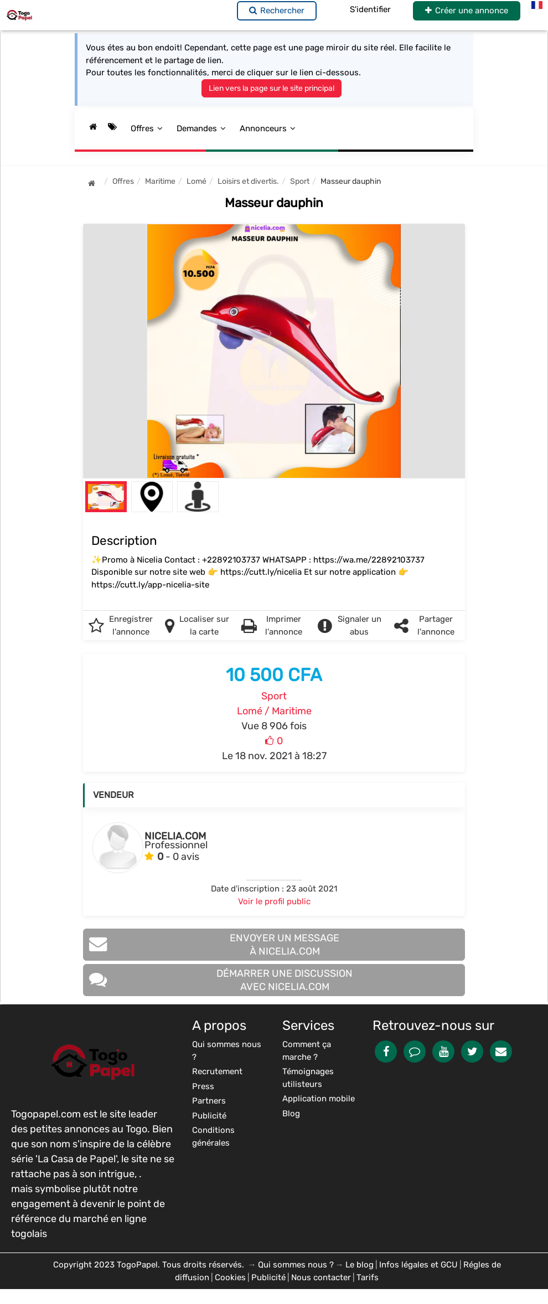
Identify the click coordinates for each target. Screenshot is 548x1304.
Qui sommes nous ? (296, 1265)
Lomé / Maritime (274, 711)
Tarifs (367, 1277)
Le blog (359, 1265)
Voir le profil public (274, 901)
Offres (147, 128)
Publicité (268, 1277)
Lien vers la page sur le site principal (271, 88)
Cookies (230, 1277)
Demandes (201, 128)
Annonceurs (268, 128)
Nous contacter (321, 1277)
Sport (274, 696)
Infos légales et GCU (418, 1265)
